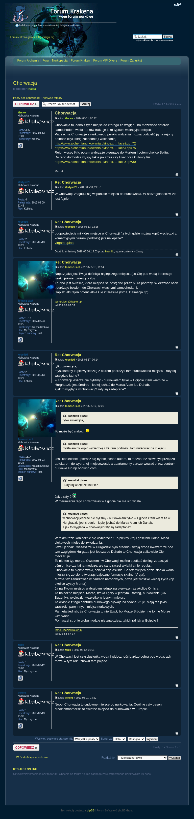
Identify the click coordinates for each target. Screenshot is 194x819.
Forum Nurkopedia (54, 60)
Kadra (32, 88)
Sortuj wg (113, 738)
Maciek (69, 118)
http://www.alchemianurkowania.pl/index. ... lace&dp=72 (95, 143)
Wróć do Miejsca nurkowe (32, 757)
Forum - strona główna (23, 37)
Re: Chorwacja (68, 182)
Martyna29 (71, 187)
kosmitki (70, 226)
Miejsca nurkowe (69, 25)
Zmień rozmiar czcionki (177, 5)
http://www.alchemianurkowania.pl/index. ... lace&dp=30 (95, 162)
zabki (68, 650)
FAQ (38, 37)
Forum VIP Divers (105, 60)
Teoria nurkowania (48, 25)
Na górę (177, 174)
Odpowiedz (26, 104)
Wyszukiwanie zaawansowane (154, 40)
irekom (69, 697)
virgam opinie (64, 243)
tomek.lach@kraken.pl (68, 301)
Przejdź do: (108, 757)
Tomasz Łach (73, 267)
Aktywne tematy (52, 97)
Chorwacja (25, 83)
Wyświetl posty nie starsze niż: (67, 738)
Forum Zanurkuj (131, 60)
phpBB (90, 810)
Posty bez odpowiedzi (26, 97)
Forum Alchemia (28, 60)
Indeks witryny (27, 25)
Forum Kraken (80, 60)
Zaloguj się (48, 37)
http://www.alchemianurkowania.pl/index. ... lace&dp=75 (95, 148)
